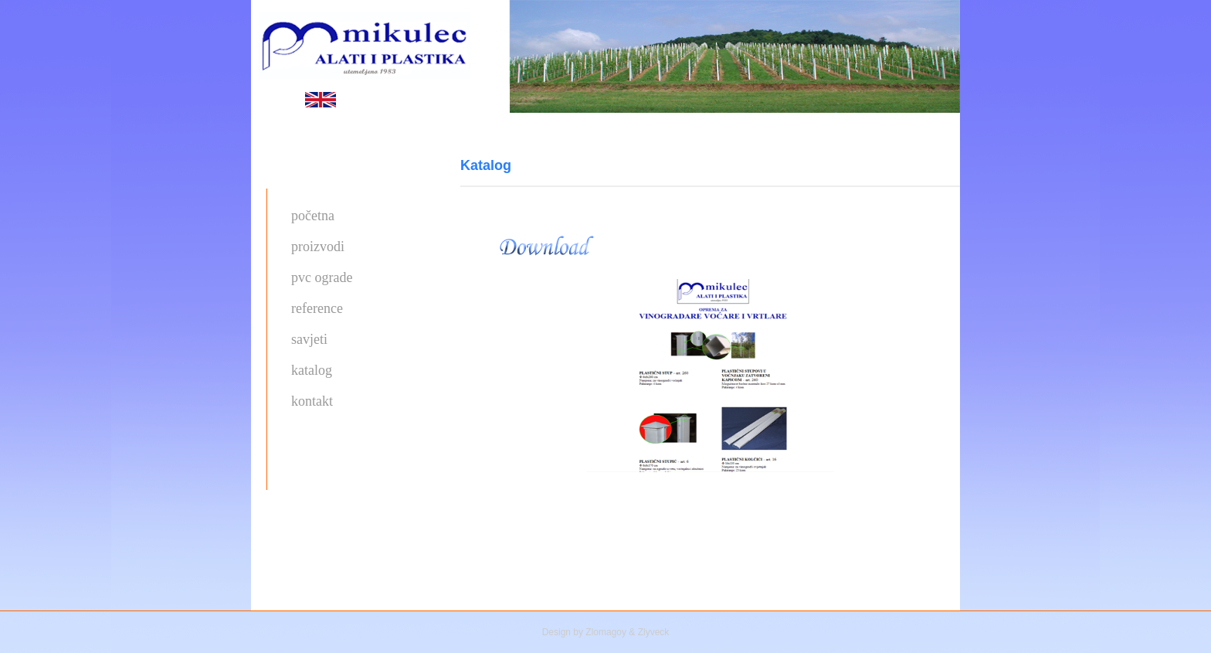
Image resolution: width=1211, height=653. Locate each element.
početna (312, 215)
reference (317, 308)
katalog (311, 370)
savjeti (309, 339)
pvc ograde (321, 277)
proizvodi (317, 246)
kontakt (312, 401)
